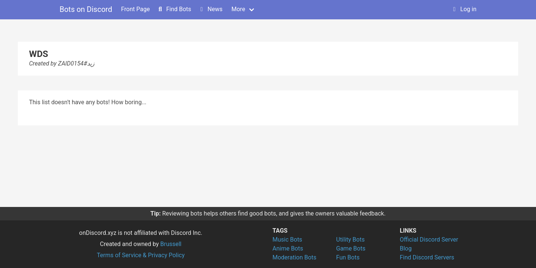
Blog (406, 248)
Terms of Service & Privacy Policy (141, 255)
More (238, 9)
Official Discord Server (429, 239)
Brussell (171, 244)
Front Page (135, 9)
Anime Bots (287, 248)
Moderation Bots (294, 257)
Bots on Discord (86, 9)
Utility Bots (350, 239)
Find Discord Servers (427, 257)
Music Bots (287, 239)
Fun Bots (348, 257)
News (211, 9)
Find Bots (174, 9)
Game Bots (351, 248)
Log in (464, 9)
